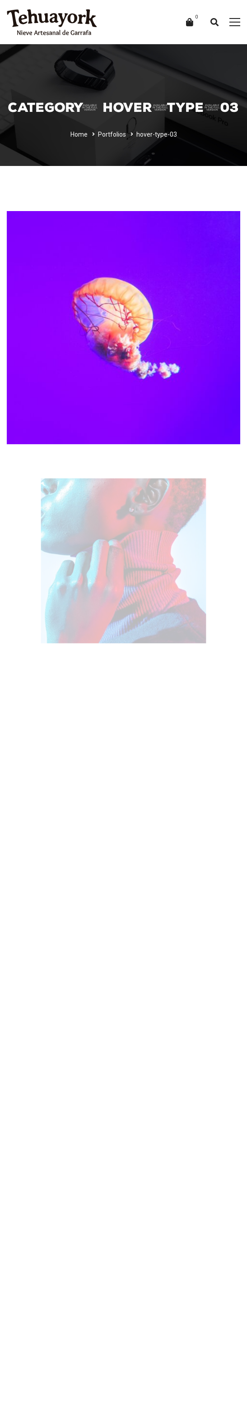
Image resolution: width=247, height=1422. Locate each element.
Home (79, 134)
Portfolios (112, 134)
